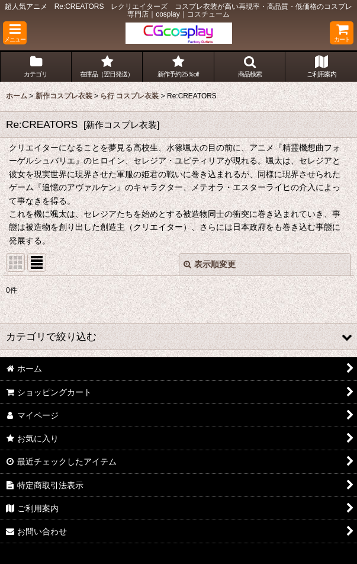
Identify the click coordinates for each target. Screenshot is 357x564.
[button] (15, 32)
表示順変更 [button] (210, 264)
